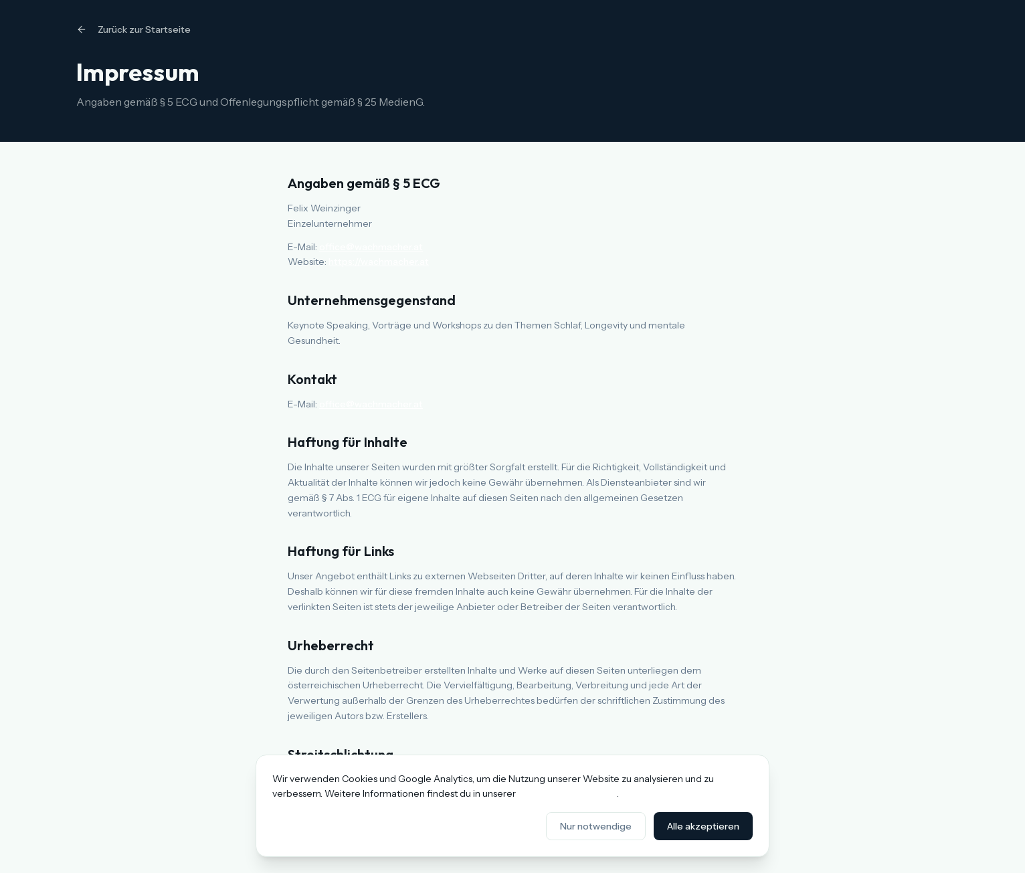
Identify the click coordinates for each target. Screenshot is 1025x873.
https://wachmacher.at (379, 262)
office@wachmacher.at (371, 247)
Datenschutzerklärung (567, 793)
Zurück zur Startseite (133, 29)
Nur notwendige (596, 826)
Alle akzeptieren (703, 826)
